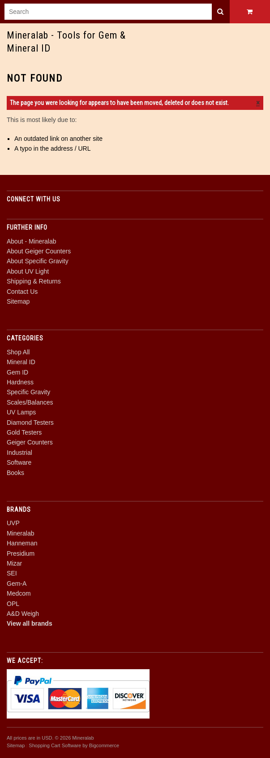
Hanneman (22, 543)
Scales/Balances (30, 402)
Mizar (14, 563)
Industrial (19, 452)
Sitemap (18, 301)
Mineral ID (21, 362)
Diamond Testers (30, 422)
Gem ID (17, 372)
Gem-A (16, 583)
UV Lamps (21, 412)
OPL (13, 603)
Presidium (20, 553)
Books (15, 472)
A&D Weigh (23, 613)
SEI (12, 573)
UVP (13, 523)
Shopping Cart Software (55, 745)
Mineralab (20, 533)
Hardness (20, 382)
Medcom (19, 593)
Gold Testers (24, 432)
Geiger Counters (30, 442)
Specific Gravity (28, 392)
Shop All (18, 352)
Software (19, 462)
